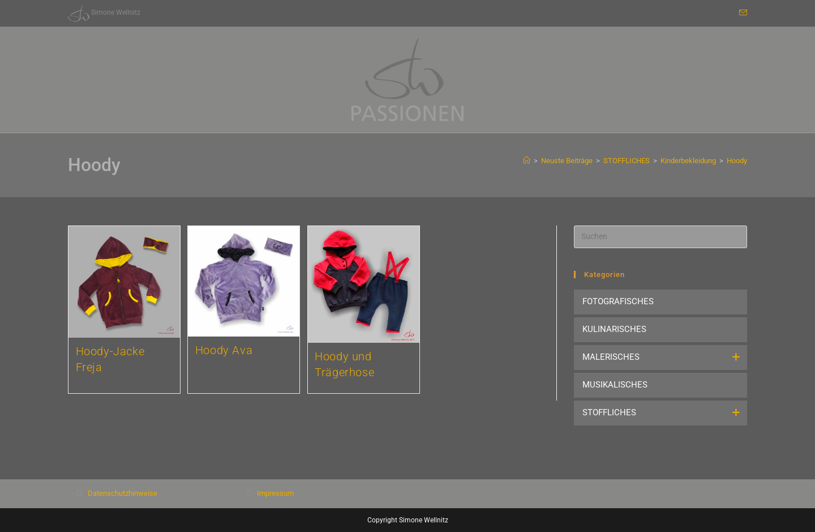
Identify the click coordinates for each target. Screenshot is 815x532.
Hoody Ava (223, 350)
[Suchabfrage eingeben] (660, 236)
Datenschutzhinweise (122, 493)
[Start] (526, 160)
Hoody (737, 160)
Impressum (275, 493)
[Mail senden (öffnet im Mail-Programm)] (741, 13)
